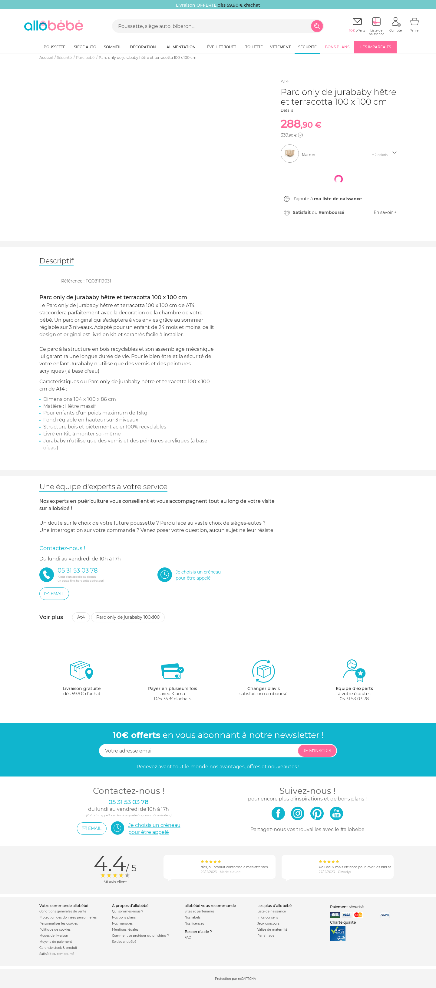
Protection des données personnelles (68, 917)
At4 (81, 617)
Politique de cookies (55, 930)
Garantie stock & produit (58, 948)
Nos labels (192, 917)
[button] (300, 135)
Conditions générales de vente (62, 911)
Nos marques (122, 923)
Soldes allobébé (124, 942)
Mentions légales (125, 930)
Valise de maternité (272, 930)
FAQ (188, 937)
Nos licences (194, 923)
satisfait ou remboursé (263, 677)
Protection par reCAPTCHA (235, 979)
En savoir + (385, 212)
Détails (287, 110)
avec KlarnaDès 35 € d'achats (172, 680)
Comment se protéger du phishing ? (140, 936)
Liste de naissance (271, 911)
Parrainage (265, 936)
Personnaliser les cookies (58, 923)
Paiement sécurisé (347, 907)
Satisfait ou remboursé (56, 954)
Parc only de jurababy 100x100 (128, 617)
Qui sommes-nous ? (127, 911)
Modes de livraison (53, 936)
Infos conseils (267, 917)
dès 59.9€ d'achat (82, 680)
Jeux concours (268, 923)
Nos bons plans (124, 917)
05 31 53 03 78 (354, 699)
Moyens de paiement (55, 942)
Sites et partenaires (199, 911)
